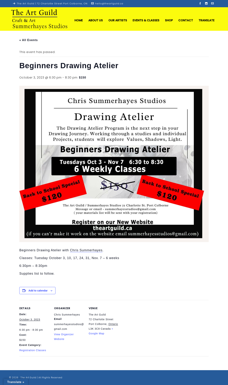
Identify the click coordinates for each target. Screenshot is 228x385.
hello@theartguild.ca (107, 3)
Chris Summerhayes (86, 250)
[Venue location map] (142, 325)
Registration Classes (32, 350)
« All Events (28, 40)
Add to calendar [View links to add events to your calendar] (38, 290)
